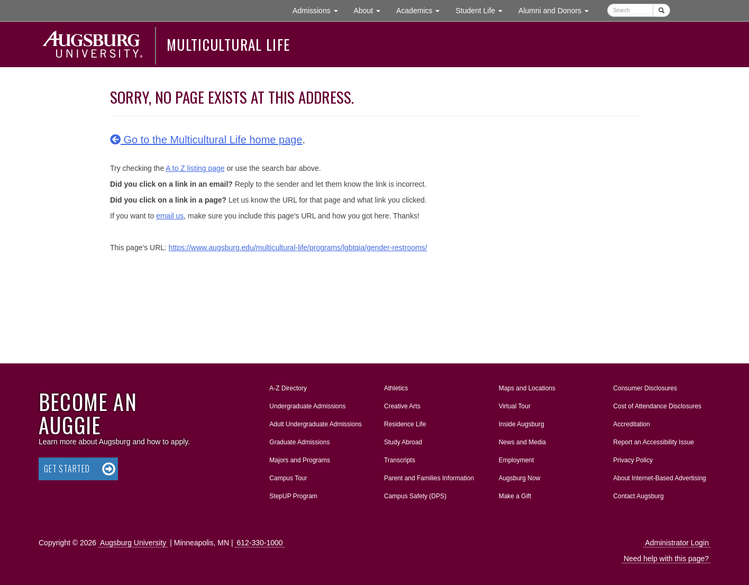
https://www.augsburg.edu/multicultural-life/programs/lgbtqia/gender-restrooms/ (298, 247)
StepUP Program (293, 496)
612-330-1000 (259, 542)
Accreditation (631, 424)
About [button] (371, 13)
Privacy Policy (633, 460)
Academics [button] (421, 10)
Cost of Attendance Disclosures (657, 406)
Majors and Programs (299, 458)
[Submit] (661, 10)
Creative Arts (402, 406)
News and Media (522, 442)
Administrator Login (677, 542)
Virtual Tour (515, 406)
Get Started (67, 468)
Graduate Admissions (299, 442)
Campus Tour (288, 478)
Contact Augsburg (638, 496)
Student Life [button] (482, 10)
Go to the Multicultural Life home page (206, 139)
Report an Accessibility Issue (653, 442)
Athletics (396, 388)
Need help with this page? (666, 558)
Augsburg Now (520, 478)
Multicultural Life (228, 44)
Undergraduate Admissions (307, 406)
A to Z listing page (195, 168)
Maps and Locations (527, 388)
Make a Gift (515, 496)
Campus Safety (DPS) (415, 496)
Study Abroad (403, 442)
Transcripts (399, 460)
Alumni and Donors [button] (557, 10)
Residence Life (405, 424)
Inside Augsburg (521, 424)
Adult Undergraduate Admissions (315, 424)
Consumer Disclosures (645, 388)
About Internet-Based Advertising (659, 478)
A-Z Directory (288, 388)
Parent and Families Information (429, 478)
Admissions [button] (319, 10)
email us (170, 216)
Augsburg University (133, 542)
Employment (516, 460)
